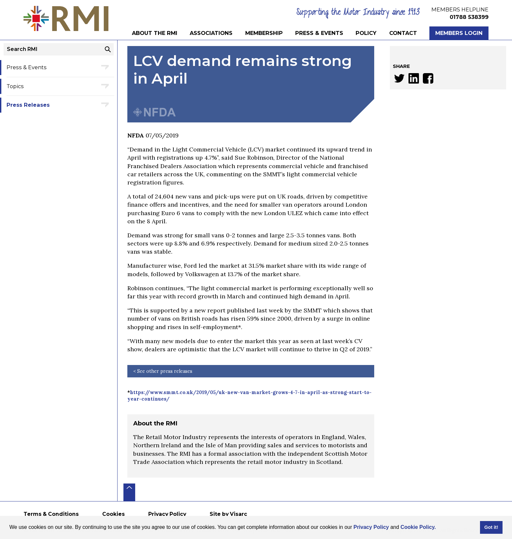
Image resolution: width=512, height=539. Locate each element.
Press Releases (28, 105)
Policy (366, 33)
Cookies (113, 514)
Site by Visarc (228, 514)
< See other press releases (162, 371)
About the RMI (154, 33)
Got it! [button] (491, 527)
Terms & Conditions (51, 514)
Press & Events (319, 33)
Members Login (459, 33)
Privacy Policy (371, 527)
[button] (438, 528)
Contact (403, 33)
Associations (211, 33)
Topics (15, 86)
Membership (264, 33)
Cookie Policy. (418, 527)
